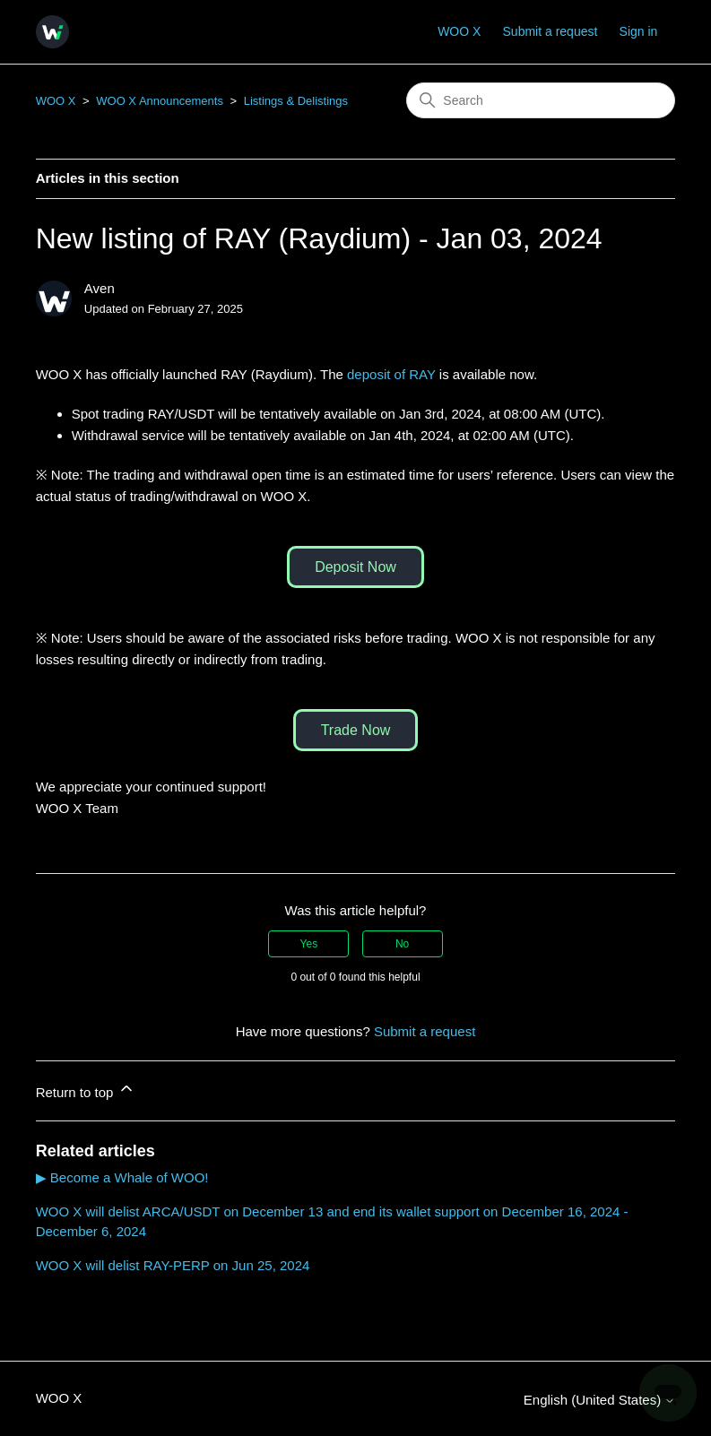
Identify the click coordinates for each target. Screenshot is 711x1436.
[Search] (540, 100)
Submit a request (550, 31)
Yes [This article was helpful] (309, 944)
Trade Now (356, 730)
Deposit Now (355, 567)
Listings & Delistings (296, 101)
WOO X (459, 31)
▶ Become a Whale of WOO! (122, 1177)
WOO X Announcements (159, 101)
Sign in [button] (639, 31)
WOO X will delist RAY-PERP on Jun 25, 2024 (173, 1265)
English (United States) (600, 1399)
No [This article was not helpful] (402, 944)
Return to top (85, 1089)
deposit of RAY (391, 374)
